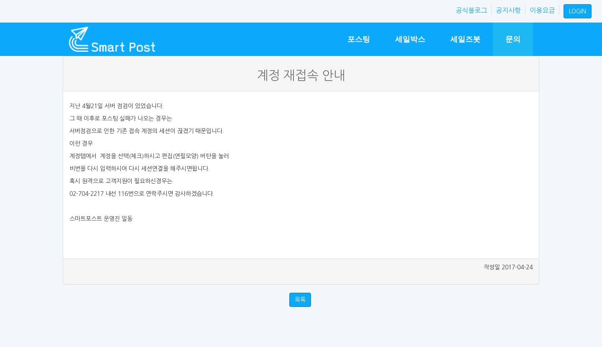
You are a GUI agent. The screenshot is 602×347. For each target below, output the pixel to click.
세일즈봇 (465, 39)
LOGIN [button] (577, 11)
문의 (512, 39)
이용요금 (542, 10)
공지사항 (508, 10)
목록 (300, 300)
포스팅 (358, 39)
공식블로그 (471, 10)
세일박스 (410, 39)
